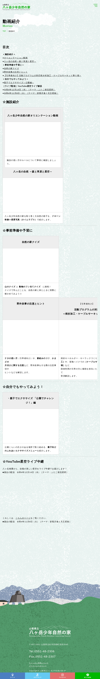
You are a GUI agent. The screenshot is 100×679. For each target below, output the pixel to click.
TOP (4, 31)
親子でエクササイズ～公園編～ (19, 82)
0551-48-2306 (44, 651)
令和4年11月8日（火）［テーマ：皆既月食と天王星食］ (31, 93)
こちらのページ (23, 518)
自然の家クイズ (11, 68)
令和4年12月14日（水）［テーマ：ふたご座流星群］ (30, 89)
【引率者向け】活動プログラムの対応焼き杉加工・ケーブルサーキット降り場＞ (42, 75)
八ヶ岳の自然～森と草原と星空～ (20, 61)
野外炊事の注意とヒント (16, 72)
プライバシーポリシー (38, 666)
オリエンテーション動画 (16, 58)
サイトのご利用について (38, 663)
